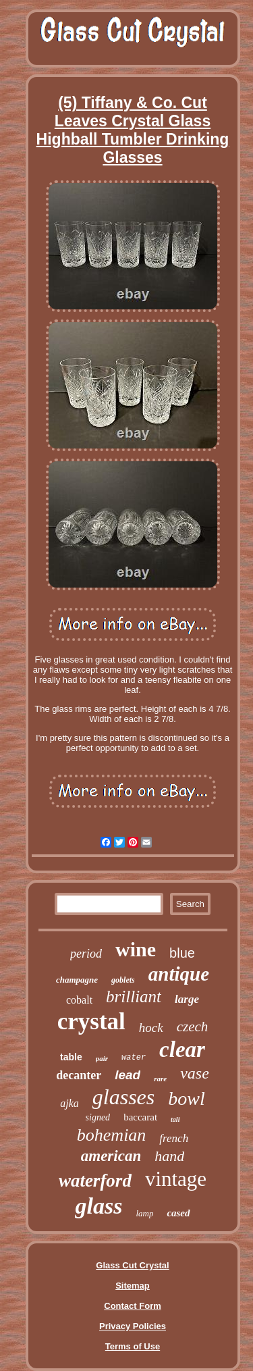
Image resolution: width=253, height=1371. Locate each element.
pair (102, 1058)
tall (175, 1119)
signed (98, 1117)
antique (178, 974)
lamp (144, 1213)
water (133, 1057)
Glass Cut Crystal (132, 1265)
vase (194, 1073)
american (111, 1155)
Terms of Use (132, 1346)
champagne (77, 980)
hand (169, 1155)
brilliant (133, 996)
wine (135, 949)
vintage (175, 1179)
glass (98, 1205)
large (187, 999)
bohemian (111, 1135)
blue (182, 953)
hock (151, 1027)
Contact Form (132, 1306)
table (71, 1057)
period (86, 953)
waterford (95, 1180)
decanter (78, 1075)
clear (182, 1049)
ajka (69, 1103)
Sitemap (132, 1286)
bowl (186, 1098)
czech (192, 1026)
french (173, 1138)
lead (127, 1075)
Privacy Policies (132, 1326)
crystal (91, 1021)
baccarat (140, 1117)
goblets (123, 980)
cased (178, 1213)
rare (160, 1079)
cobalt (79, 1000)
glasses (123, 1097)
